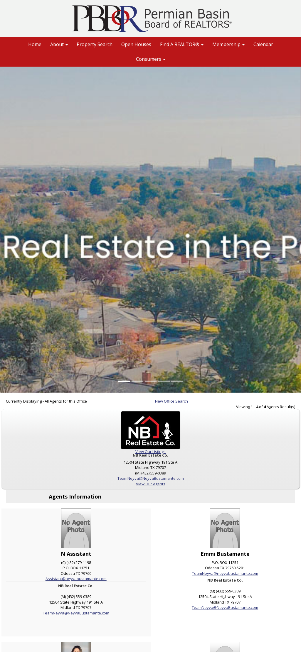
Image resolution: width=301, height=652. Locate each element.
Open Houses (136, 44)
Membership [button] (228, 44)
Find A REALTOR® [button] (182, 44)
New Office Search (171, 401)
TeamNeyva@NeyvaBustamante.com (150, 478)
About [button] (59, 44)
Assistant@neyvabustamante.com (76, 578)
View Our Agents (150, 484)
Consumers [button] (150, 59)
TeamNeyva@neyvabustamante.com (225, 573)
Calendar (263, 44)
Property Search (94, 44)
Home (34, 44)
